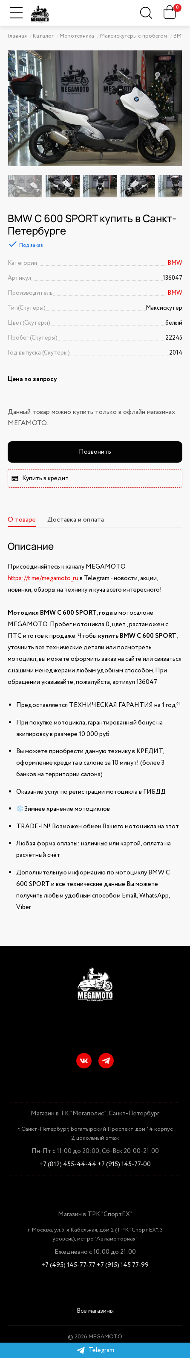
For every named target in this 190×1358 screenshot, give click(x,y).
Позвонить (95, 452)
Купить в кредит (40, 478)
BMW (174, 263)
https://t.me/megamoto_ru (43, 578)
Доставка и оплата (75, 520)
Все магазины (95, 1311)
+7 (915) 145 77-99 (123, 1265)
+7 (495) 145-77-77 (68, 1265)
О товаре (22, 520)
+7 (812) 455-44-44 (67, 1164)
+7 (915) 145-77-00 (124, 1164)
